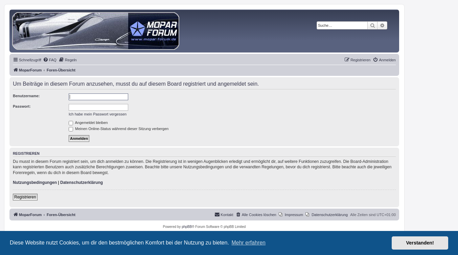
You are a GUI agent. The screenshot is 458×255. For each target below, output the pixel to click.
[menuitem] (49, 60)
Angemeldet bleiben (88, 123)
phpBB (187, 227)
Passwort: (22, 106)
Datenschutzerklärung (81, 182)
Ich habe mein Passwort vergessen (98, 114)
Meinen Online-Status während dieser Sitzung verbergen (118, 129)
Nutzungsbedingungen (35, 182)
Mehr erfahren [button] (248, 243)
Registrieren (25, 197)
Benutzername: (26, 96)
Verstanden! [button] (420, 243)
